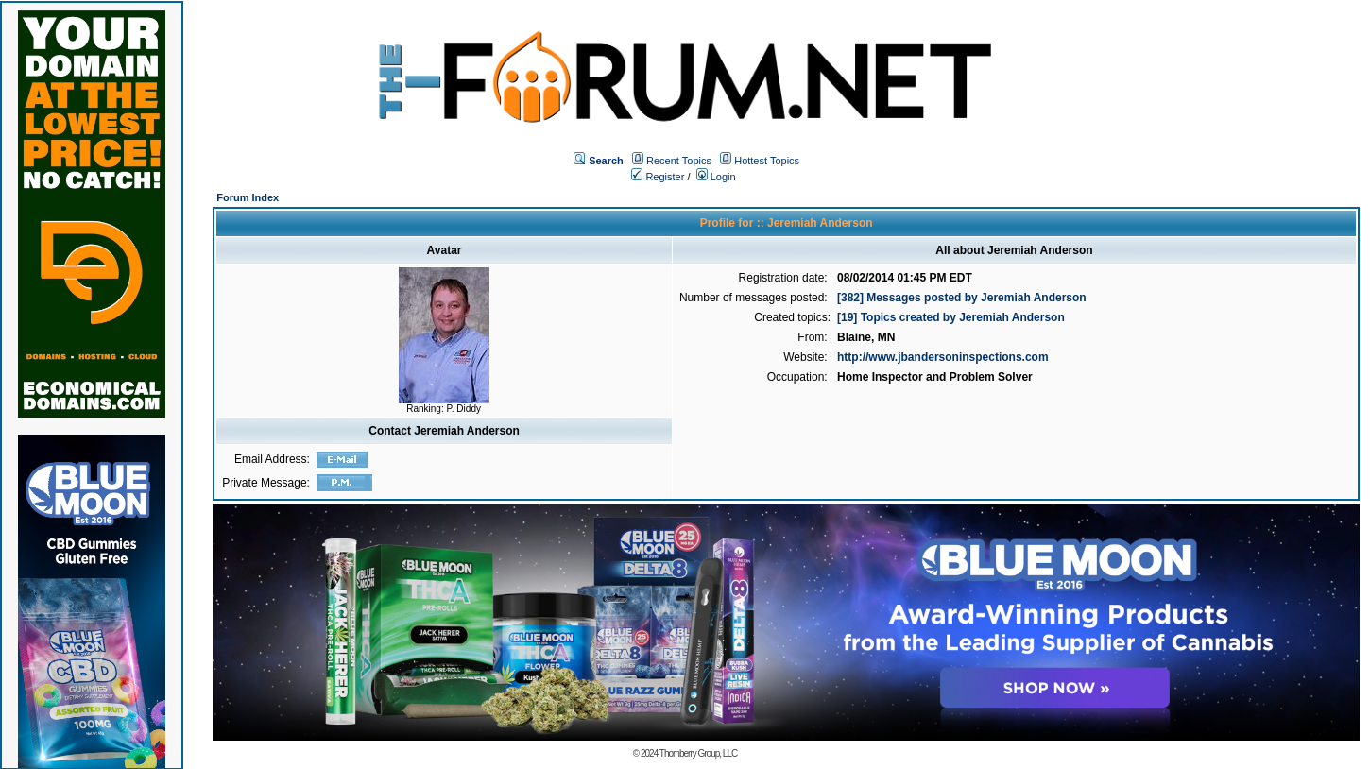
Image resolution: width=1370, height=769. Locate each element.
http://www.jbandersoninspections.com (943, 357)
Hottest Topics (766, 160)
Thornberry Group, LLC (698, 753)
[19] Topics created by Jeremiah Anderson (951, 317)
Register (657, 176)
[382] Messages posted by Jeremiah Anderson (962, 297)
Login (716, 176)
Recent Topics (678, 160)
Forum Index (247, 197)
